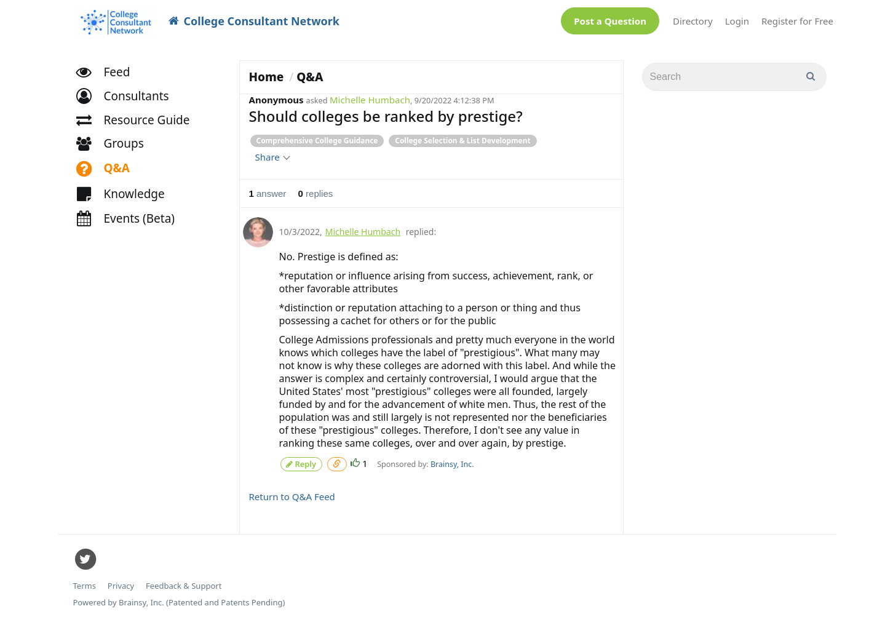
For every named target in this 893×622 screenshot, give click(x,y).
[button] (128, 102)
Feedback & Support (183, 585)
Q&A (309, 77)
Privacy (121, 585)
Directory (693, 21)
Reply (301, 463)
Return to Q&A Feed (292, 495)
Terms (84, 585)
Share (272, 157)
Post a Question (610, 21)
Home (266, 77)
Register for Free (797, 21)
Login (737, 21)
